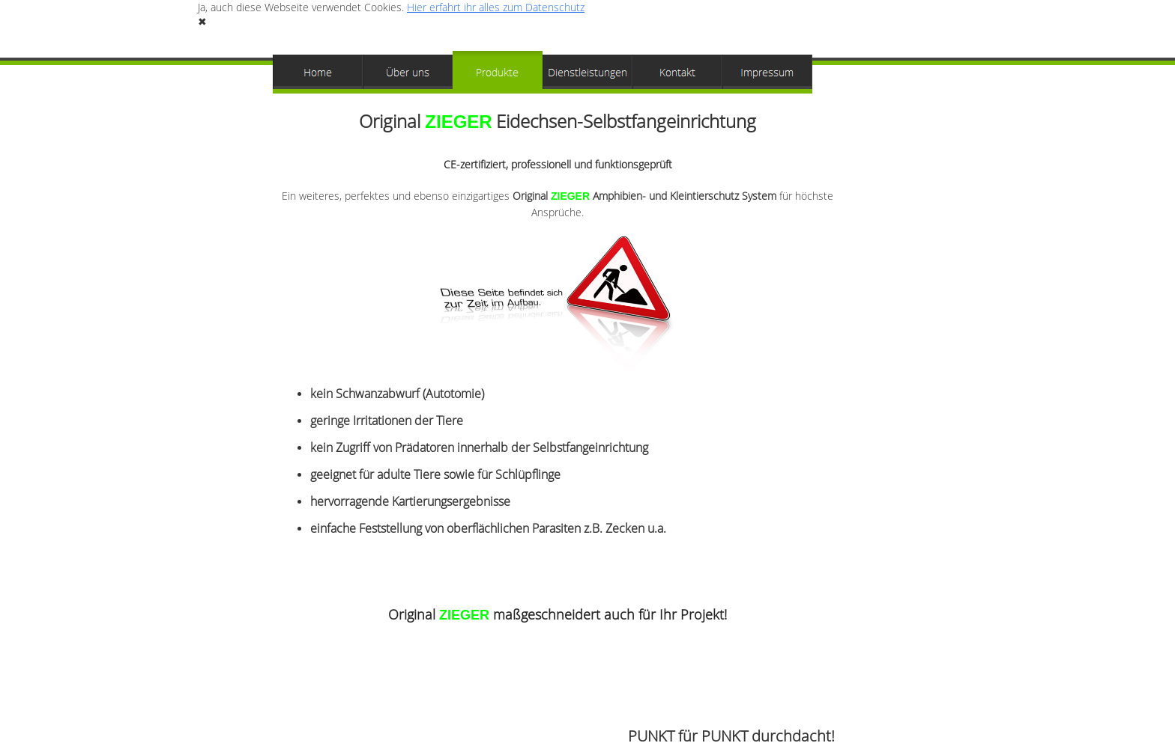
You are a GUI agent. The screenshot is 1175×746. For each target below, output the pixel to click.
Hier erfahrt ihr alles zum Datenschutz (496, 7)
